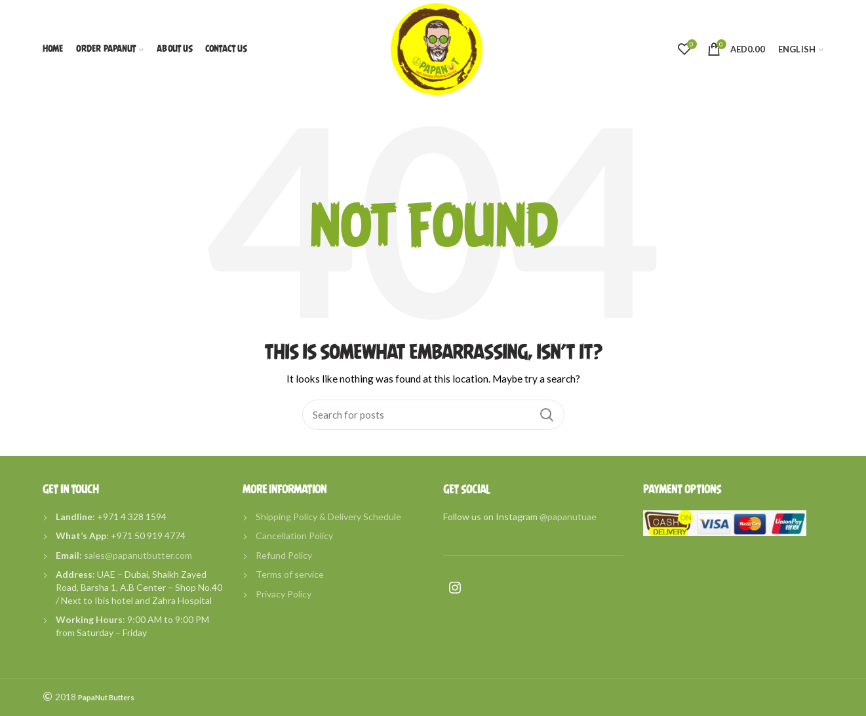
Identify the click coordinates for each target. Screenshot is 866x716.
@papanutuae (568, 516)
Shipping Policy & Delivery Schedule (328, 516)
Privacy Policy (283, 593)
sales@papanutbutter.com (138, 555)
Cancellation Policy (294, 535)
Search (546, 415)
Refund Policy (284, 555)
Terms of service (290, 574)
